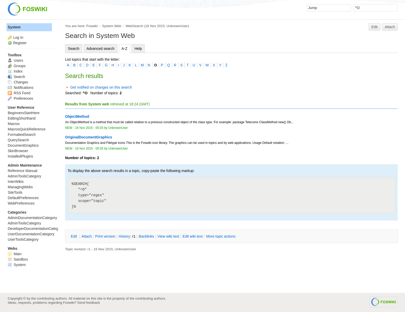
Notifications (20, 87)
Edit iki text (193, 236)
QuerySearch (18, 140)
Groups (17, 66)
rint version (105, 236)
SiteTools (15, 192)
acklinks (146, 236)
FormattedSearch (22, 134)
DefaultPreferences (23, 198)
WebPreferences (21, 203)
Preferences (20, 98)
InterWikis (16, 182)
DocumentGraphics (23, 145)
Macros (14, 124)
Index (15, 71)
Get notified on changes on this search (101, 87)
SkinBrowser (18, 151)
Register (20, 43)
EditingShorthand (21, 118)
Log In (18, 37)
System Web (111, 26)
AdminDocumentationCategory (32, 218)
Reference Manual (22, 171)
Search (73, 48)
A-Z (125, 48)
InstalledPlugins (20, 156)
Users (15, 60)
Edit (374, 27)
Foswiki (92, 26)
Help (138, 48)
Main (14, 254)
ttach (86, 236)
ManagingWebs (20, 187)
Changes (18, 82)
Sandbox (18, 259)
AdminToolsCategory (24, 176)
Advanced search (100, 48)
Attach (390, 27)
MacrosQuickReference (26, 129)
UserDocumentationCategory (31, 234)
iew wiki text (168, 236)
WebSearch (134, 26)
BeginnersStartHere (24, 113)
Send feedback (88, 303)
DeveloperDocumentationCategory (35, 229)
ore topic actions (221, 236)
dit (74, 236)
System (14, 27)
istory (124, 236)
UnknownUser (177, 26)
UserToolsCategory (23, 239)
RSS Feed (19, 93)
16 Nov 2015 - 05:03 (89, 128)
